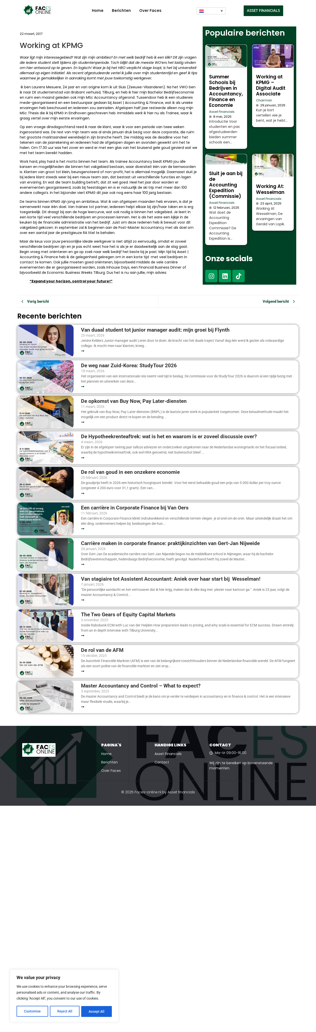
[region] (64, 996)
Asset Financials (222, 111)
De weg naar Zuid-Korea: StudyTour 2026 (129, 365)
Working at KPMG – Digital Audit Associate (270, 85)
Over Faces (150, 10)
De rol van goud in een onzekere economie (130, 472)
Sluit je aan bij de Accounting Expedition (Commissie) (225, 185)
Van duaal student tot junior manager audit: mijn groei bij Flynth (155, 330)
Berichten (121, 10)
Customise (32, 1011)
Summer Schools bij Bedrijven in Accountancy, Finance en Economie (226, 91)
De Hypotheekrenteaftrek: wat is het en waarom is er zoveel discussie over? (169, 436)
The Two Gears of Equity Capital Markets (128, 615)
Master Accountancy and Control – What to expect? (140, 686)
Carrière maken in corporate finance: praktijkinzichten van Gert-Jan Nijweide (170, 543)
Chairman (264, 100)
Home (97, 10)
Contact (162, 762)
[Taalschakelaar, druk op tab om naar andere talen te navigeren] (211, 10)
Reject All (64, 1011)
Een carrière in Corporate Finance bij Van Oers (136, 508)
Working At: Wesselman (270, 189)
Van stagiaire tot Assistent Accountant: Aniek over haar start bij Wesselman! (171, 579)
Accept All (97, 1011)
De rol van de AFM (102, 650)
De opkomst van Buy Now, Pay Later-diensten (134, 401)
